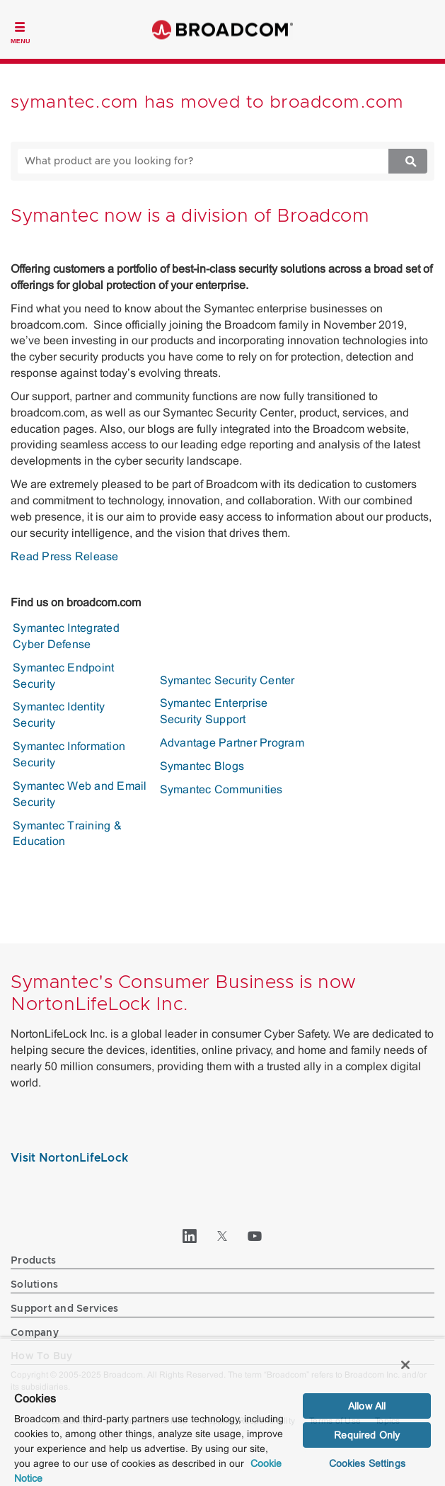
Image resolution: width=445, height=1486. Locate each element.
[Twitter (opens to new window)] (223, 1236)
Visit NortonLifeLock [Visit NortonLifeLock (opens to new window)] (69, 1158)
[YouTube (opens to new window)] (255, 1236)
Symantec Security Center (227, 680)
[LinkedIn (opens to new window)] (190, 1236)
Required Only (367, 1435)
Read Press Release (65, 556)
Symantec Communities (221, 789)
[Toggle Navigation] (20, 31)
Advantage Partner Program (232, 743)
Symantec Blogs (202, 766)
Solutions (34, 1285)
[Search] (407, 161)
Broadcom (223, 29)
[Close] (405, 1364)
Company (35, 1333)
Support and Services (64, 1309)
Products (33, 1261)
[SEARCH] (191, 161)
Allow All (367, 1406)
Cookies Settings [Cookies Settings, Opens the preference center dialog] (367, 1463)
